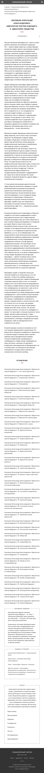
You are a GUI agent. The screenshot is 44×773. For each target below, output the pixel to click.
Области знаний (13, 668)
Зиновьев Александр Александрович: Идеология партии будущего (19, 12)
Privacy (32, 758)
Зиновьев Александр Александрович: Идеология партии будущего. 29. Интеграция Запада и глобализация (21, 569)
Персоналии (12, 659)
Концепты (11, 727)
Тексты (10, 731)
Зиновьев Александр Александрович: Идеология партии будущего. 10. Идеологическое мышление (21, 430)
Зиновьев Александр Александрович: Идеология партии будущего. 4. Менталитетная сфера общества (21, 390)
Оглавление (22, 36)
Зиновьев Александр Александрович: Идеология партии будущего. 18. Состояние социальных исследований (21, 491)
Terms (26, 758)
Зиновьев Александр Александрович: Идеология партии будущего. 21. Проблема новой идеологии (21, 514)
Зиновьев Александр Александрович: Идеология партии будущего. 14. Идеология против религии (21, 460)
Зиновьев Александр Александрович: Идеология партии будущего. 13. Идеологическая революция (21, 451)
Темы (9, 664)
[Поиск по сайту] (42, 2)
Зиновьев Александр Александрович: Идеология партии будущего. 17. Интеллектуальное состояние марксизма (21, 483)
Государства (11, 723)
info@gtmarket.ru (24, 769)
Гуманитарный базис (11, 9)
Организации (12, 715)
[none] (2, 2)
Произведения (12, 739)
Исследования (12, 735)
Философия (16, 664)
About (12, 758)
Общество (24, 664)
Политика (31, 664)
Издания (10, 719)
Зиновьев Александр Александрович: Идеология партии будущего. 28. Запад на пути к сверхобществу (21, 561)
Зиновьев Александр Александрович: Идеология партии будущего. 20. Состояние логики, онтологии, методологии (21, 506)
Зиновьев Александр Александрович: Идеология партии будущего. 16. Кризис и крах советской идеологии (21, 474)
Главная (6, 7)
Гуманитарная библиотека (19, 7)
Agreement (19, 758)
